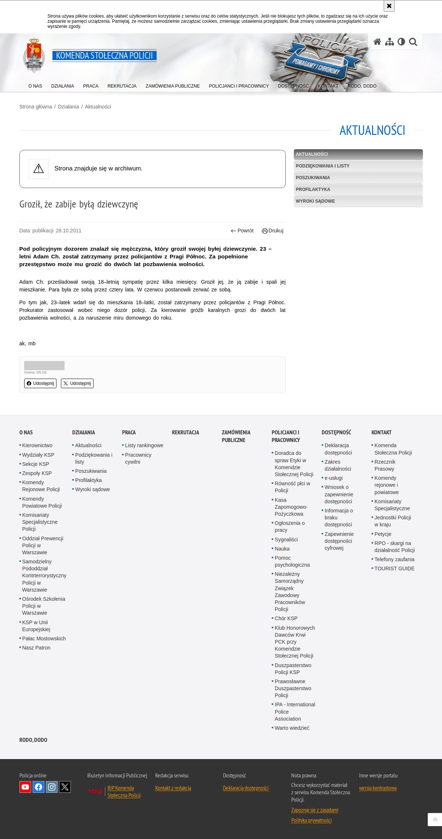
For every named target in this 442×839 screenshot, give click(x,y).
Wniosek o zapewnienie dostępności (339, 559)
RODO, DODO (33, 805)
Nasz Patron (36, 713)
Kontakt (382, 497)
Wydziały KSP (38, 520)
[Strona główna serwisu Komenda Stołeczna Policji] (377, 41)
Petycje (383, 599)
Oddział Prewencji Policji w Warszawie (42, 610)
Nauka (282, 614)
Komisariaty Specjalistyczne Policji (40, 587)
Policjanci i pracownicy (286, 501)
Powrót (242, 231)
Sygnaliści (286, 604)
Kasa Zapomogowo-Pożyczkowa (291, 572)
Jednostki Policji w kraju (393, 586)
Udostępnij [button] (40, 383)
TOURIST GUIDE (394, 634)
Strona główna (35, 107)
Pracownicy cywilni (138, 523)
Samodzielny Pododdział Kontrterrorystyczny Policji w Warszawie (44, 641)
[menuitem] (35, 84)
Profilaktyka (313, 189)
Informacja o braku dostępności (339, 583)
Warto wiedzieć (292, 793)
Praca (129, 497)
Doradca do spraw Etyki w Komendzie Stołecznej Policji (294, 528)
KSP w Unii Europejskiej (36, 690)
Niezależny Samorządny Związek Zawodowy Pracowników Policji (290, 656)
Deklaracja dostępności (338, 514)
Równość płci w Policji (292, 552)
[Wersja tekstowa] (401, 41)
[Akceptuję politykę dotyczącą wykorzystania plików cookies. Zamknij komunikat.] (389, 6)
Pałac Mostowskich (44, 704)
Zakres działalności (338, 530)
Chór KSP (286, 684)
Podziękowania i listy (323, 166)
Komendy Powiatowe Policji (42, 567)
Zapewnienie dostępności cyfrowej (339, 606)
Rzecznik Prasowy (385, 530)
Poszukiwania (313, 177)
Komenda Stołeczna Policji (393, 514)
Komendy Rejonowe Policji (41, 551)
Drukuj (273, 231)
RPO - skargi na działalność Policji (395, 611)
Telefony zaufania (394, 625)
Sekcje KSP (36, 529)
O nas (26, 497)
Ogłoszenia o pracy (290, 591)
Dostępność (336, 497)
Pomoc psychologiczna (292, 626)
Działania (68, 107)
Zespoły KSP (37, 538)
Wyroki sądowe (315, 201)
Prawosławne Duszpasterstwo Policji (293, 753)
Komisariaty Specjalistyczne (392, 569)
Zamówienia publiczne (236, 501)
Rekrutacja (185, 497)
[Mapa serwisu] (389, 41)
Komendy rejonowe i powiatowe (387, 550)
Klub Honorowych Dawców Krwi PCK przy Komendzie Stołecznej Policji (295, 707)
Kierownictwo (37, 511)
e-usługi (334, 543)
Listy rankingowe (144, 511)
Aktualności (98, 107)
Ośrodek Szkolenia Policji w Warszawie (44, 671)
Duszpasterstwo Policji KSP (293, 733)
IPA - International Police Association (295, 777)
